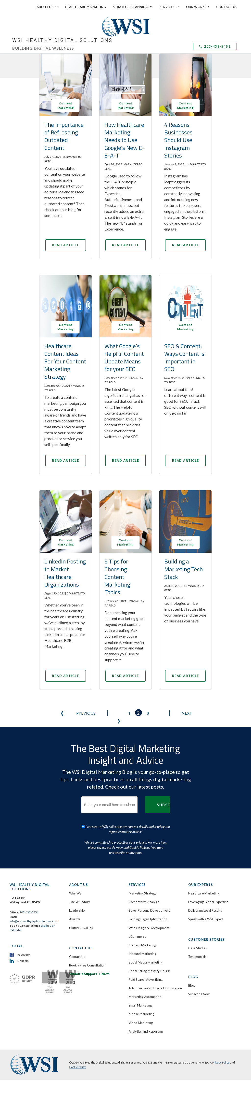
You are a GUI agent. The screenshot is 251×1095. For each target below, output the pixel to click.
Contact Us (226, 7)
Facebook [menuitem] (23, 970)
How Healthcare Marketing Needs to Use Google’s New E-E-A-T (124, 140)
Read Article (66, 247)
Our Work (197, 7)
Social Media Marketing (145, 978)
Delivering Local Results (205, 926)
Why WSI (75, 909)
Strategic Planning (133, 7)
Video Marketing (141, 1038)
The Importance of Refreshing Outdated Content (64, 136)
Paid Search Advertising (146, 995)
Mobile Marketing (141, 1029)
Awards (74, 935)
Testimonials (197, 972)
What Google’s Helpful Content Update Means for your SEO (124, 363)
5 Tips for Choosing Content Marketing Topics (117, 587)
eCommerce (137, 952)
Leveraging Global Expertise (208, 917)
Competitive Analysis (144, 917)
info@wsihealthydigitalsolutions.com (34, 936)
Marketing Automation (145, 1012)
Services (169, 7)
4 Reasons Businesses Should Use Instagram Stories (178, 140)
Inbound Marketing (142, 969)
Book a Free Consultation (87, 980)
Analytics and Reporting (146, 1047)
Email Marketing (140, 1021)
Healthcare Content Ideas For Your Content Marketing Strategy (65, 366)
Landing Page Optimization (148, 935)
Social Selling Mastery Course (150, 986)
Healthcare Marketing (85, 7)
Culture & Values (81, 943)
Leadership (77, 926)
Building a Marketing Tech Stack (183, 579)
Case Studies (197, 963)
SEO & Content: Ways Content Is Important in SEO (184, 363)
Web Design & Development (149, 943)
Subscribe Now (199, 1009)
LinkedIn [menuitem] (23, 976)
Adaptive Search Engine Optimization (155, 1004)
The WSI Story (79, 917)
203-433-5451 (215, 46)
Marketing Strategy (142, 909)
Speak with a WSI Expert (205, 935)
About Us (47, 7)
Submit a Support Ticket (89, 989)
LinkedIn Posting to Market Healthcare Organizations (65, 583)
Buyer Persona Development (149, 926)
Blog (191, 1001)
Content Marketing (142, 960)
